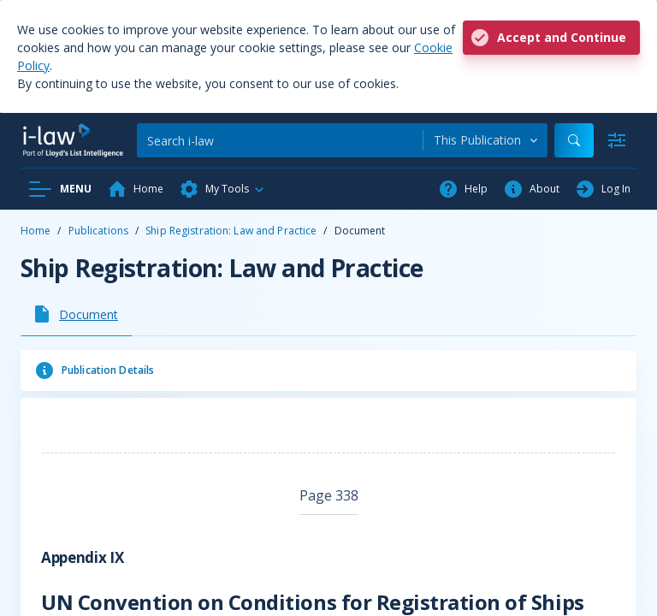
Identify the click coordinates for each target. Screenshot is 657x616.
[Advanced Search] (617, 140)
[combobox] (485, 140)
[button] (222, 189)
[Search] (280, 140)
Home (35, 230)
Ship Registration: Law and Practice (231, 230)
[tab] (77, 314)
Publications (98, 230)
